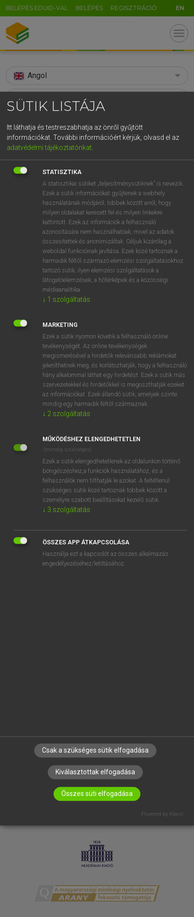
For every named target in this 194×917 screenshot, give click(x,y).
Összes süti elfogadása (97, 793)
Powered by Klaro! (162, 814)
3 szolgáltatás (66, 509)
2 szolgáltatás (66, 414)
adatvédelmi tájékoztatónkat (49, 147)
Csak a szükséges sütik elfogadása (95, 750)
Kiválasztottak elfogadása (95, 772)
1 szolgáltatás (66, 299)
